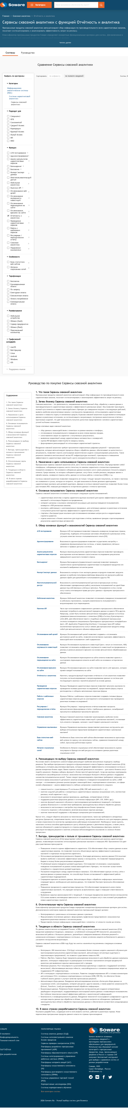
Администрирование (18, 156)
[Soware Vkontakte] (97, 1077)
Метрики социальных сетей (18, 268)
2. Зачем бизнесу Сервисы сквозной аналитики (16, 409)
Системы (10, 52)
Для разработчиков (8, 1054)
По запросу (15, 289)
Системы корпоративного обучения (56, 1087)
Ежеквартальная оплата (17, 303)
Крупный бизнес (17, 132)
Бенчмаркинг (16, 166)
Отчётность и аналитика (16, 217)
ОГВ (12, 119)
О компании (5, 1034)
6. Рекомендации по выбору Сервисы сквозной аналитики (17, 443)
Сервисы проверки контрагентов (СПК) (58, 1043)
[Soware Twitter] (110, 1077)
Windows (14, 359)
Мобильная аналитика (15, 184)
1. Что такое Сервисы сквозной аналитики (14, 403)
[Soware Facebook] (104, 1077)
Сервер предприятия (19, 324)
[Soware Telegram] (91, 1077)
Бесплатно (14, 169)
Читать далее (65, 43)
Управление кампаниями (15, 249)
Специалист (15, 116)
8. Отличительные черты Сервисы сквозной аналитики (16, 463)
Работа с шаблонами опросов (15, 230)
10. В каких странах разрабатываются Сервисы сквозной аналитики (16, 481)
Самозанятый (16, 122)
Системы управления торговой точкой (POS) (57, 1079)
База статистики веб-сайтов (17, 263)
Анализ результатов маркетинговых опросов (18, 161)
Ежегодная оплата (18, 292)
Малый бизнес (16, 135)
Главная (5, 16)
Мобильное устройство (15, 317)
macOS (13, 347)
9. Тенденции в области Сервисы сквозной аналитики (15, 472)
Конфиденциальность (9, 1037)
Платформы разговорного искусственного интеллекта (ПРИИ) (59, 1073)
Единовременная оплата (17, 285)
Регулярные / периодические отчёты (17, 237)
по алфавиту (54, 76)
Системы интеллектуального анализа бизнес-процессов (57, 1038)
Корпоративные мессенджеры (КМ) (56, 1084)
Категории (37, 5)
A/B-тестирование (18, 153)
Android (13, 356)
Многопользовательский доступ (18, 179)
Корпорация (15, 128)
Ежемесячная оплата (19, 296)
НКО (12, 141)
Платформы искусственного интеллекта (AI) (58, 1067)
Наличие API (15, 188)
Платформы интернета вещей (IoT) (56, 1062)
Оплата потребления (19, 299)
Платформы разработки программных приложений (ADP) (57, 1048)
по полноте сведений (74, 76)
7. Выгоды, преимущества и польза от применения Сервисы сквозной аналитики (17, 453)
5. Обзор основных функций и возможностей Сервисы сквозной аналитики (17, 434)
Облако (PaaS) (16, 327)
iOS (11, 362)
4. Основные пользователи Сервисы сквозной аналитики (17, 426)
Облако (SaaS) (16, 321)
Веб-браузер (15, 350)
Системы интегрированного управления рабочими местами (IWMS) (58, 1057)
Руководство (28, 52)
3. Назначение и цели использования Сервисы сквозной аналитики (16, 417)
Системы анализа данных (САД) (54, 1034)
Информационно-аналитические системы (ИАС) (17, 90)
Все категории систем (50, 1091)
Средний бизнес (17, 125)
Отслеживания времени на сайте (18, 212)
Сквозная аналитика (21, 16)
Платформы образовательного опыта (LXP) (59, 1053)
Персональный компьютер (16, 331)
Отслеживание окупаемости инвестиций (16, 198)
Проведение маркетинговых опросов (17, 223)
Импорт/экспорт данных (17, 173)
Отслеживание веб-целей (18, 192)
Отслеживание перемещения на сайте (17, 205)
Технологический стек (9, 1040)
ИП (11, 138)
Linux (12, 353)
